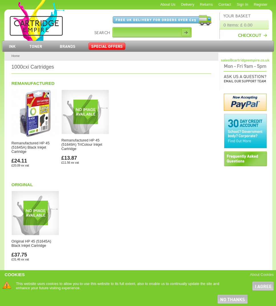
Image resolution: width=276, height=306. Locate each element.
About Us (168, 4)
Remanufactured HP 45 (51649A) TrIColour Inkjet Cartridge (81, 144)
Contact (224, 4)
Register (260, 4)
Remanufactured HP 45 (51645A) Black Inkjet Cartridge (30, 147)
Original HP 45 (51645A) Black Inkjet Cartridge (31, 243)
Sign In (242, 4)
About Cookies (262, 274)
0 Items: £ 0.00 (238, 24)
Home (15, 55)
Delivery (187, 4)
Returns (206, 4)
